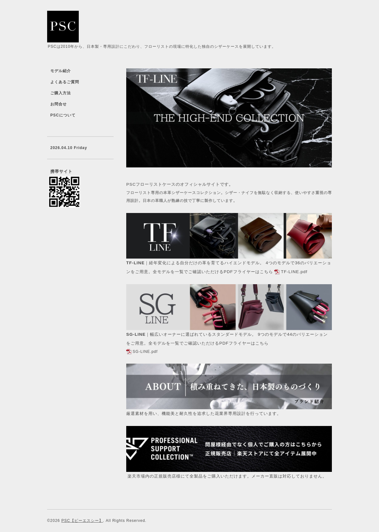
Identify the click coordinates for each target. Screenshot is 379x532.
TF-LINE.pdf (294, 271)
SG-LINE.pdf (145, 351)
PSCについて (63, 115)
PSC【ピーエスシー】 (82, 520)
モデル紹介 (60, 71)
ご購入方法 (60, 93)
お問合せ (58, 104)
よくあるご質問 (64, 82)
